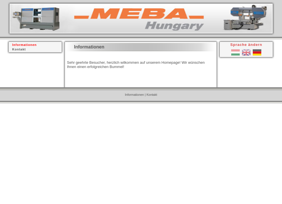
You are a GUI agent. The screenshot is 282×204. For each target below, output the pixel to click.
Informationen (134, 94)
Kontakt (151, 94)
